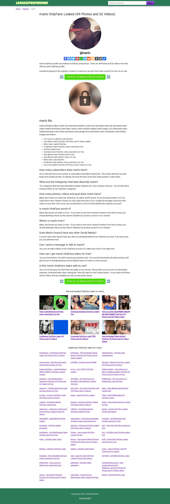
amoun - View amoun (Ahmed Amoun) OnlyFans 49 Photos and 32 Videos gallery (85, 442)
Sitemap (82, 498)
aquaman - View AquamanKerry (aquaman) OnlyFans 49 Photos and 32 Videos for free (52, 381)
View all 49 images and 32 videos (85, 77)
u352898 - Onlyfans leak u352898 (83, 362)
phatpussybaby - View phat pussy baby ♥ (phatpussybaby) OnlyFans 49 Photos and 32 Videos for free (116, 372)
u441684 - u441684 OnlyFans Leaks (115, 456)
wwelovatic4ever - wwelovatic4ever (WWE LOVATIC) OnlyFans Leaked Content (53, 372)
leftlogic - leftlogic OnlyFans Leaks (52, 449)
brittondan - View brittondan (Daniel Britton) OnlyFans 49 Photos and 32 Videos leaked (84, 355)
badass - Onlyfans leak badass (82, 449)
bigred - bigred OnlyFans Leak (113, 475)
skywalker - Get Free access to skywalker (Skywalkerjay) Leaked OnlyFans (83, 381)
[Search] (127, 3)
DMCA (88, 498)
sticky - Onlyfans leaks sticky (50, 439)
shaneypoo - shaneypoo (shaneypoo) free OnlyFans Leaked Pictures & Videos (53, 411)
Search (150, 3)
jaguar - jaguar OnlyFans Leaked (83, 395)
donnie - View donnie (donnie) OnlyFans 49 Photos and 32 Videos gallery (52, 477)
